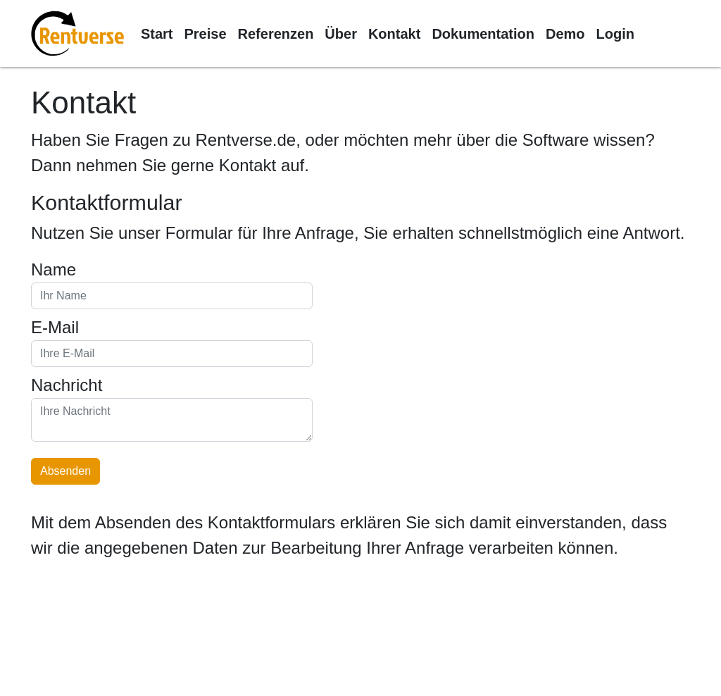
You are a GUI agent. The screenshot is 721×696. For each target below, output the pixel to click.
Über (341, 34)
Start (157, 34)
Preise (205, 34)
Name (53, 269)
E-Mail (55, 327)
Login (615, 34)
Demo (565, 34)
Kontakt (394, 34)
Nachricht (66, 384)
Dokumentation (483, 34)
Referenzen (276, 34)
